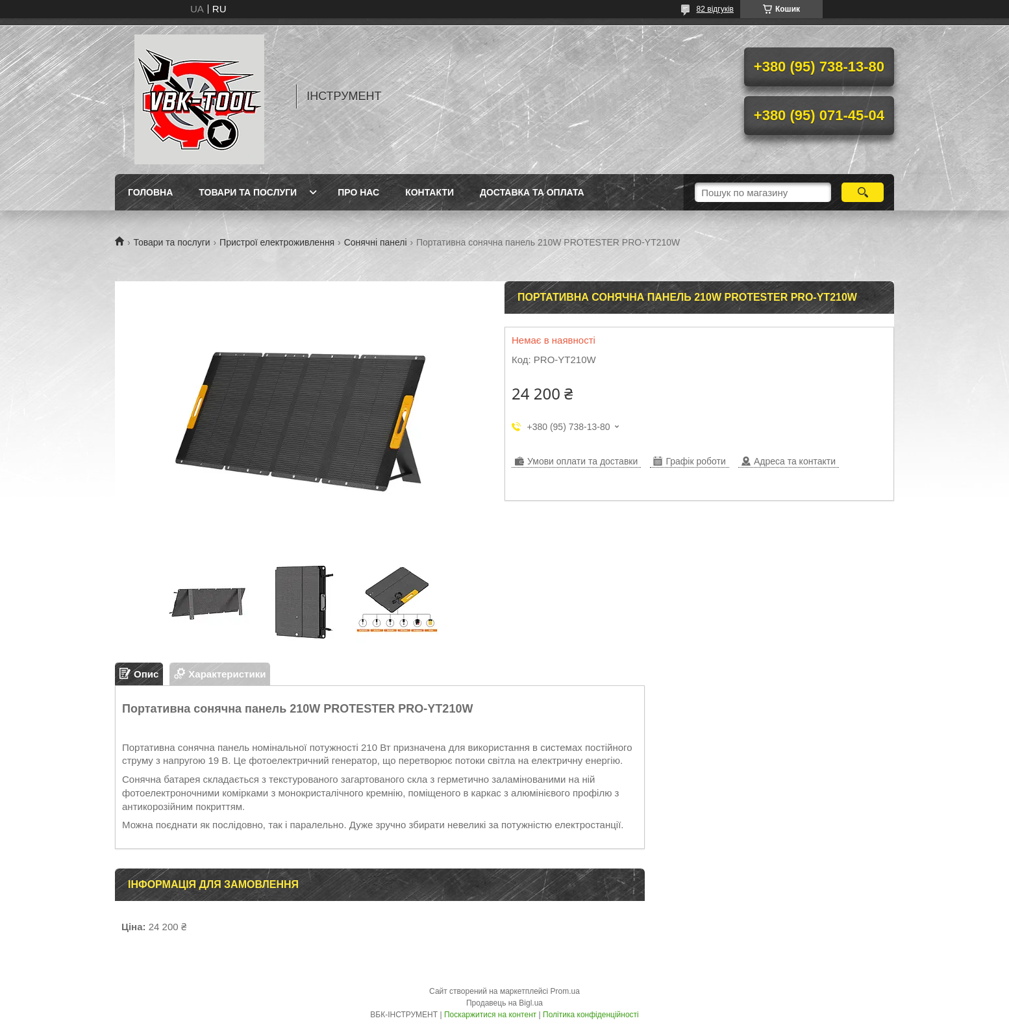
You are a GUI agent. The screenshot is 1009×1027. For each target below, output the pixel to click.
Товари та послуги (248, 192)
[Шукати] (862, 192)
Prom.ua (565, 991)
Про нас (358, 192)
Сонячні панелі (375, 242)
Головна (150, 192)
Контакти (429, 192)
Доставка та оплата (532, 192)
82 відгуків (715, 9)
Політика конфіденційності (591, 1014)
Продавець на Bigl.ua (504, 1003)
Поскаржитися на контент (490, 1014)
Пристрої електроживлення (276, 242)
